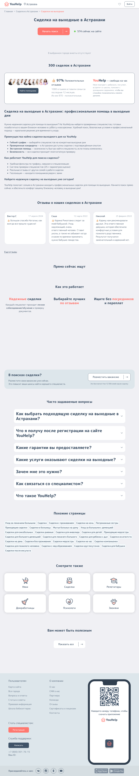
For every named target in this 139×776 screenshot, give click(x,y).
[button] (31, 4)
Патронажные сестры (107, 522)
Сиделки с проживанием (61, 522)
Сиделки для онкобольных (19, 532)
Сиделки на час (84, 541)
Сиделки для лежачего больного (60, 536)
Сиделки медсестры (63, 541)
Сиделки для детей (92, 532)
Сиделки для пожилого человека (22, 545)
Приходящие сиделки (16, 527)
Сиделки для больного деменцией (22, 536)
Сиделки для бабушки (113, 545)
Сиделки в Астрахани (28, 11)
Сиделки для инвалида (67, 532)
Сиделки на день (13, 541)
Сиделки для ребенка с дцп (93, 536)
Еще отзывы (10, 251)
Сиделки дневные (44, 532)
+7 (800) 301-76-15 (19, 751)
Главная (9, 11)
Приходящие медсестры (116, 532)
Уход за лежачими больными (20, 522)
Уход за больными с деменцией (97, 527)
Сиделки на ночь (84, 522)
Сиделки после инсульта (18, 550)
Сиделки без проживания (38, 541)
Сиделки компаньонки (106, 541)
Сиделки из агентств (121, 536)
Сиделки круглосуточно (86, 545)
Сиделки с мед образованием (57, 545)
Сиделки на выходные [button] (52, 11)
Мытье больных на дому (65, 527)
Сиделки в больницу (40, 527)
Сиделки (42, 522)
